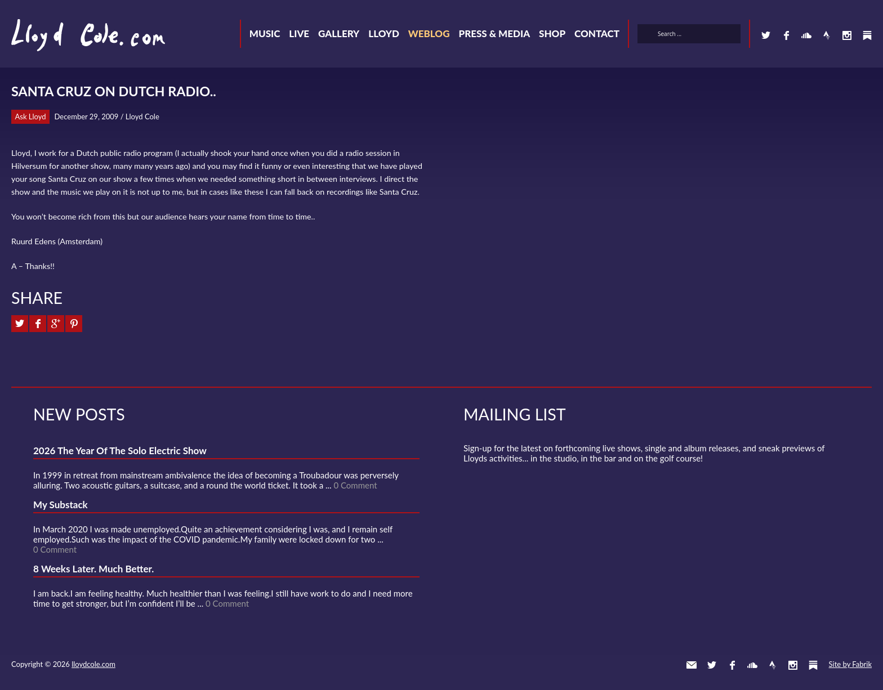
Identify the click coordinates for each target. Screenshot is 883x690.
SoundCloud (806, 35)
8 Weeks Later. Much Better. (93, 569)
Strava (827, 35)
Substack (867, 35)
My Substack (60, 504)
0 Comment (355, 485)
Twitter (766, 35)
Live (299, 33)
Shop (552, 33)
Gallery (338, 33)
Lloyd (383, 33)
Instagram (847, 35)
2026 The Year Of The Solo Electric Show (120, 450)
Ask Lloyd (30, 116)
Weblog (429, 33)
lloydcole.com (93, 664)
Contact (596, 33)
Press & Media (494, 33)
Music (264, 33)
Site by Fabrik (850, 664)
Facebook (786, 35)
